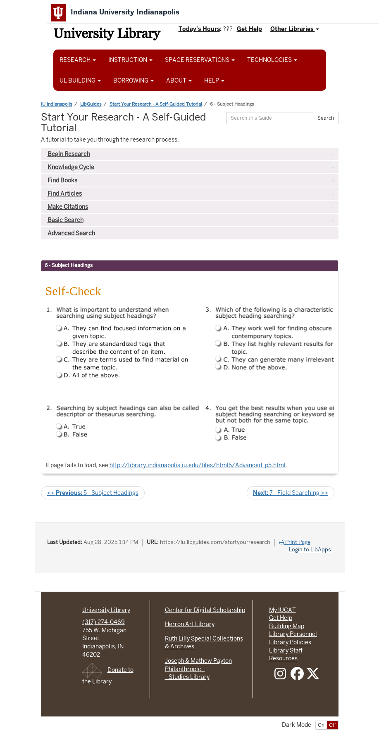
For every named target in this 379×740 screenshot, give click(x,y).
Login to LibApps (310, 549)
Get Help (249, 29)
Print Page (294, 542)
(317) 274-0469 (103, 622)
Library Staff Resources (286, 654)
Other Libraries (294, 29)
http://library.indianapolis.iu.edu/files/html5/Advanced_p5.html (198, 465)
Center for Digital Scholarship (205, 610)
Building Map (286, 626)
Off (332, 725)
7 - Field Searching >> (290, 492)
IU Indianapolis (56, 104)
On (321, 725)
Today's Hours (199, 29)
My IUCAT (282, 610)
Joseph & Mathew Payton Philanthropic (198, 665)
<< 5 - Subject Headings (92, 492)
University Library (106, 35)
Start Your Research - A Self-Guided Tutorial (156, 104)
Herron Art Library (190, 624)
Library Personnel (293, 634)
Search (325, 118)
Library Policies (290, 642)
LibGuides (91, 104)
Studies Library (187, 677)
